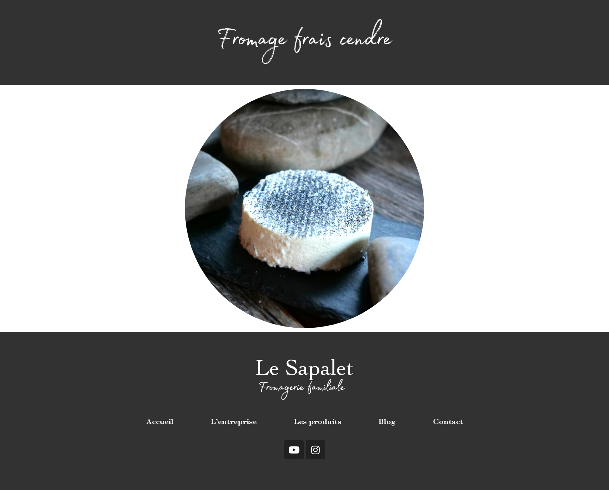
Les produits (317, 422)
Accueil (160, 422)
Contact (448, 422)
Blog (387, 422)
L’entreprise (234, 422)
